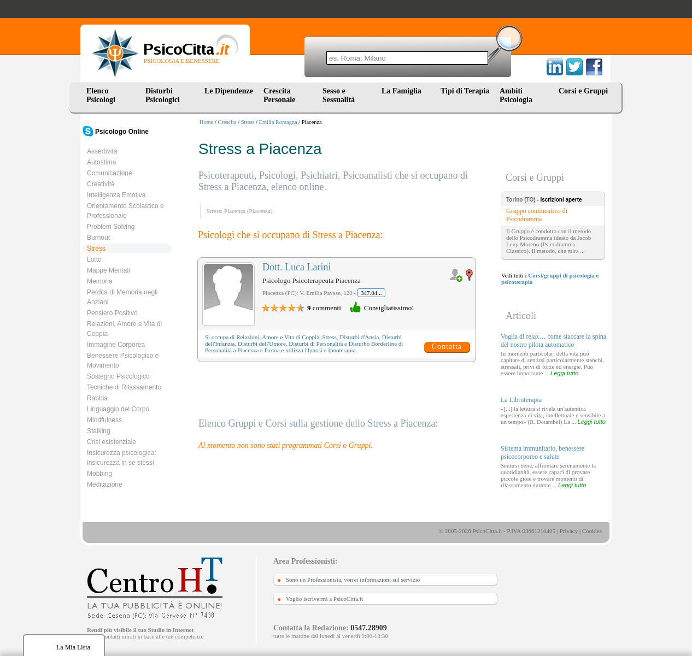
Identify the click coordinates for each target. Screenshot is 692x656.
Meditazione (104, 484)
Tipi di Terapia (465, 91)
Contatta (447, 346)
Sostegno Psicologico (118, 376)
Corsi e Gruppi (583, 91)
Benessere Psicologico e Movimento (123, 360)
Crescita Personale (279, 95)
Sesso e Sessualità (338, 95)
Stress (248, 122)
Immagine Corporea (116, 344)
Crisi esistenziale (111, 442)
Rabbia (97, 398)
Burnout (98, 237)
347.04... (371, 292)
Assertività (102, 151)
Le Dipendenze (228, 91)
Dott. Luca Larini (296, 267)
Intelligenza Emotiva (116, 195)
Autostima (101, 162)
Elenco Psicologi (100, 95)
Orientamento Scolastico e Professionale (125, 211)
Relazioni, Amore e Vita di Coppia (124, 329)
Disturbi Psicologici (162, 95)
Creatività (101, 184)
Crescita (227, 122)
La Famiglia (403, 91)
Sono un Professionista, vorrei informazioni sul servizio (353, 579)
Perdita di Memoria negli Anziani (122, 297)
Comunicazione (109, 173)
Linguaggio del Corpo (118, 409)
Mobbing (99, 473)
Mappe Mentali (108, 270)
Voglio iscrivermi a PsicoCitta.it (324, 598)
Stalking (98, 431)
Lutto (94, 259)
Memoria (100, 281)
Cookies (592, 531)
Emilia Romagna (278, 122)
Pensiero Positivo (112, 313)
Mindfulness (104, 420)
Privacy (569, 531)
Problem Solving (110, 227)
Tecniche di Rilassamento (124, 387)
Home (206, 122)
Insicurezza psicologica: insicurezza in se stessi (121, 457)
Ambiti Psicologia (516, 95)
